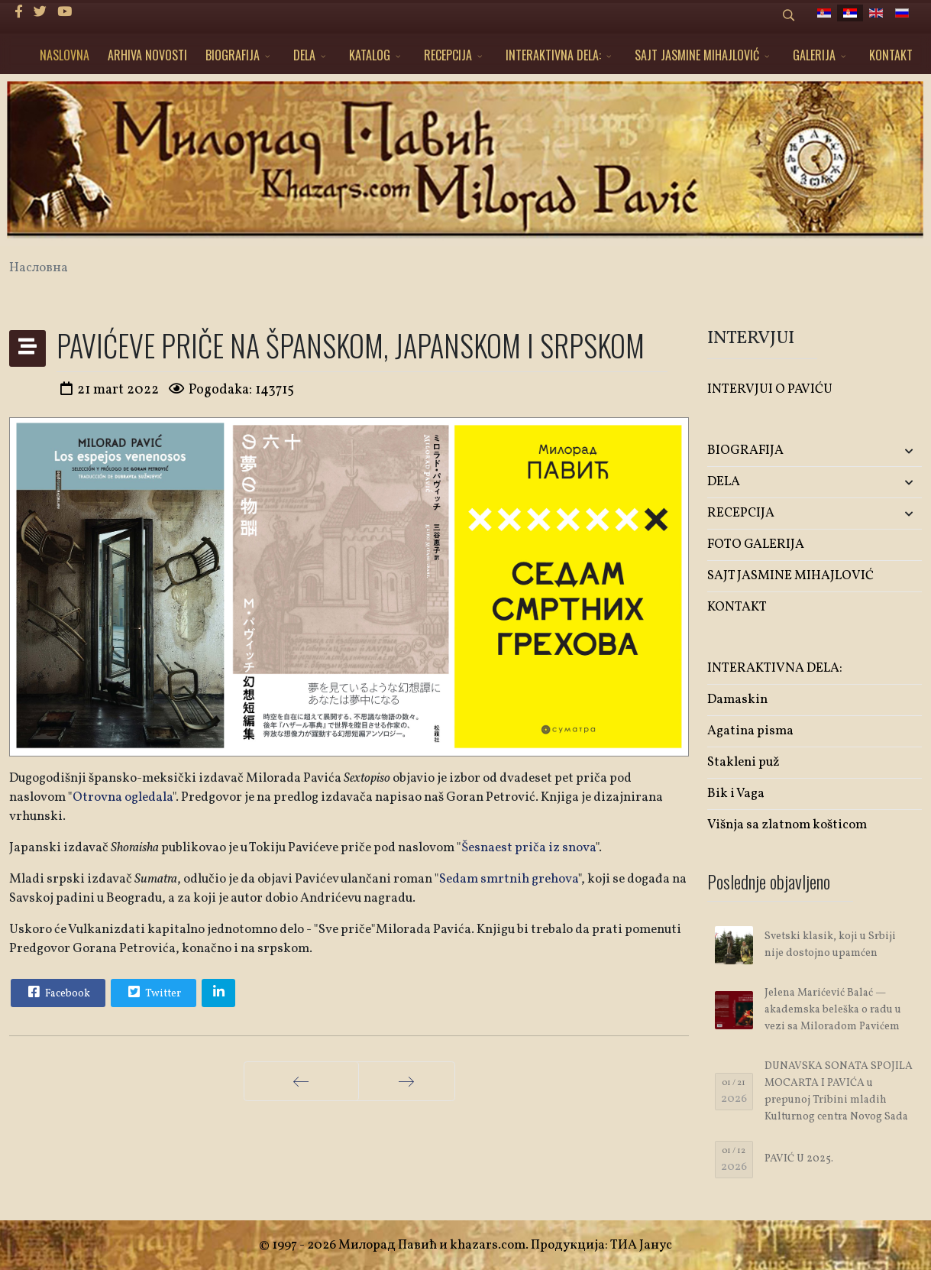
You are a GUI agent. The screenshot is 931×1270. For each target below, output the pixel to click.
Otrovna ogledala (123, 797)
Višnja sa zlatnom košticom (787, 825)
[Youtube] (64, 12)
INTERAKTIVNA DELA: (553, 55)
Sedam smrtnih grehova (508, 879)
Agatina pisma (750, 731)
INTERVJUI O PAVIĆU (769, 389)
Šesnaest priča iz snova (528, 848)
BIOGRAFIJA (232, 55)
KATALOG (369, 55)
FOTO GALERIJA (755, 544)
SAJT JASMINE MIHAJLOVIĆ (697, 55)
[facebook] (19, 12)
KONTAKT (891, 55)
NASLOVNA (64, 55)
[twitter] (40, 12)
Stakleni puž (743, 762)
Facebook (57, 992)
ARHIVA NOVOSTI (147, 55)
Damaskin (737, 699)
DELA (304, 55)
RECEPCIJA (448, 55)
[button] (886, 451)
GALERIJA (814, 55)
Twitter (152, 992)
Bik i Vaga (736, 793)
